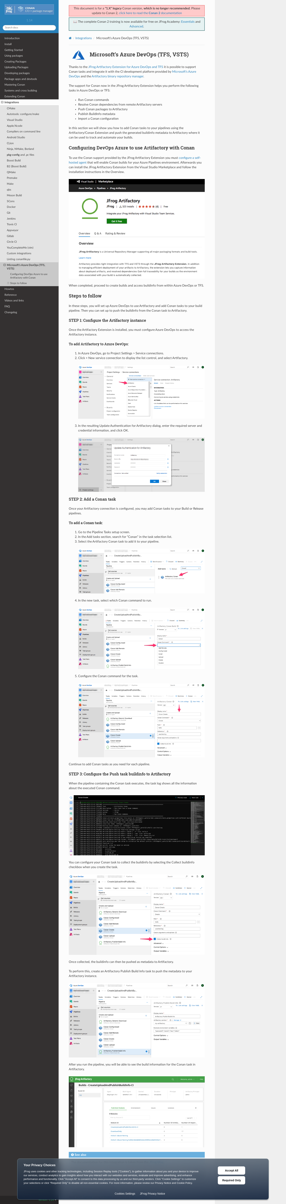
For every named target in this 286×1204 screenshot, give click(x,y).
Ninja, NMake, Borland (20, 148)
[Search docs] (29, 28)
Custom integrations (19, 253)
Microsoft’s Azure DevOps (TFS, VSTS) (24, 266)
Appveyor (12, 230)
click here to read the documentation (150, 13)
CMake (11, 108)
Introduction (12, 38)
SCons (10, 201)
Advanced (136, 26)
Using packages (13, 55)
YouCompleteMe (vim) (20, 247)
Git (8, 212)
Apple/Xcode (14, 125)
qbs (9, 189)
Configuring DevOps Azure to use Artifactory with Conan (28, 276)
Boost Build (14, 160)
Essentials (188, 21)
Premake (12, 177)
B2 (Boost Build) (16, 166)
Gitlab (10, 236)
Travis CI (12, 224)
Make (10, 183)
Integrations (10, 102)
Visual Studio (14, 120)
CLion (10, 143)
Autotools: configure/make (23, 114)
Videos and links (14, 300)
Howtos (9, 289)
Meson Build (14, 195)
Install (8, 44)
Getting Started (13, 50)
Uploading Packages (16, 67)
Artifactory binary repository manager (117, 76)
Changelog (10, 312)
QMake (11, 172)
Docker (11, 206)
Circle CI (12, 241)
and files (20, 154)
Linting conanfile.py (18, 259)
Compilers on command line (23, 131)
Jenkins (11, 218)
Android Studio (16, 137)
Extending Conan (14, 96)
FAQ (7, 306)
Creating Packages (15, 61)
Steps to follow (17, 283)
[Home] (70, 38)
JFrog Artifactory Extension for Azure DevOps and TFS (125, 67)
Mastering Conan (14, 84)
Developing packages (17, 73)
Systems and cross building (20, 90)
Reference (10, 294)
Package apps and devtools (20, 79)
